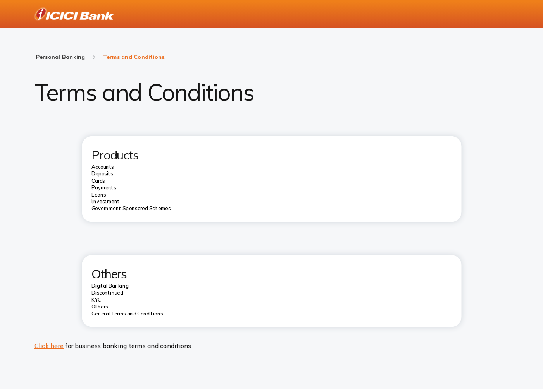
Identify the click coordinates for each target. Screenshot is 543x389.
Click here (49, 346)
